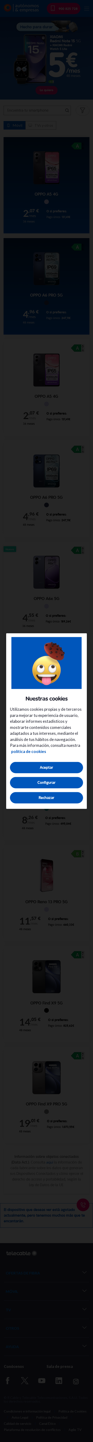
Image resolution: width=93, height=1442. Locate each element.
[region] (46, 721)
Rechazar (46, 797)
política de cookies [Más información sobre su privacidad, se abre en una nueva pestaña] (28, 751)
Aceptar (46, 767)
